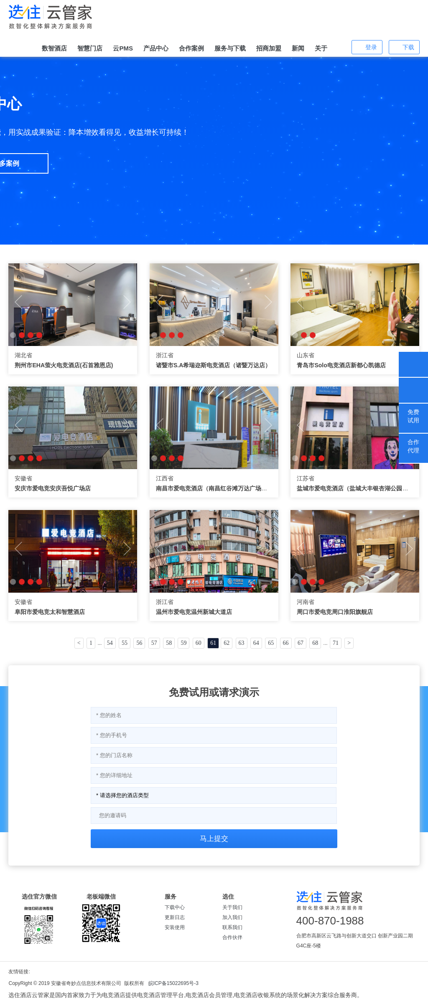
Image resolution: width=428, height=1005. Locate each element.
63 (242, 643)
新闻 (298, 48)
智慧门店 (89, 48)
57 (154, 643)
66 (286, 643)
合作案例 (191, 48)
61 (213, 643)
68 (315, 643)
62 (226, 643)
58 (169, 643)
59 (183, 643)
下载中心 (175, 907)
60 (198, 643)
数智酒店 (54, 48)
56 (139, 643)
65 (271, 643)
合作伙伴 (232, 937)
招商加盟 (268, 48)
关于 (321, 48)
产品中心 (155, 48)
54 (110, 643)
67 (300, 643)
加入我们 (232, 917)
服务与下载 (230, 48)
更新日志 (175, 917)
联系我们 (232, 927)
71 (336, 643)
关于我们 (232, 907)
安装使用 (175, 927)
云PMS (123, 48)
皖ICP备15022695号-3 (173, 983)
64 (256, 643)
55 (124, 643)
